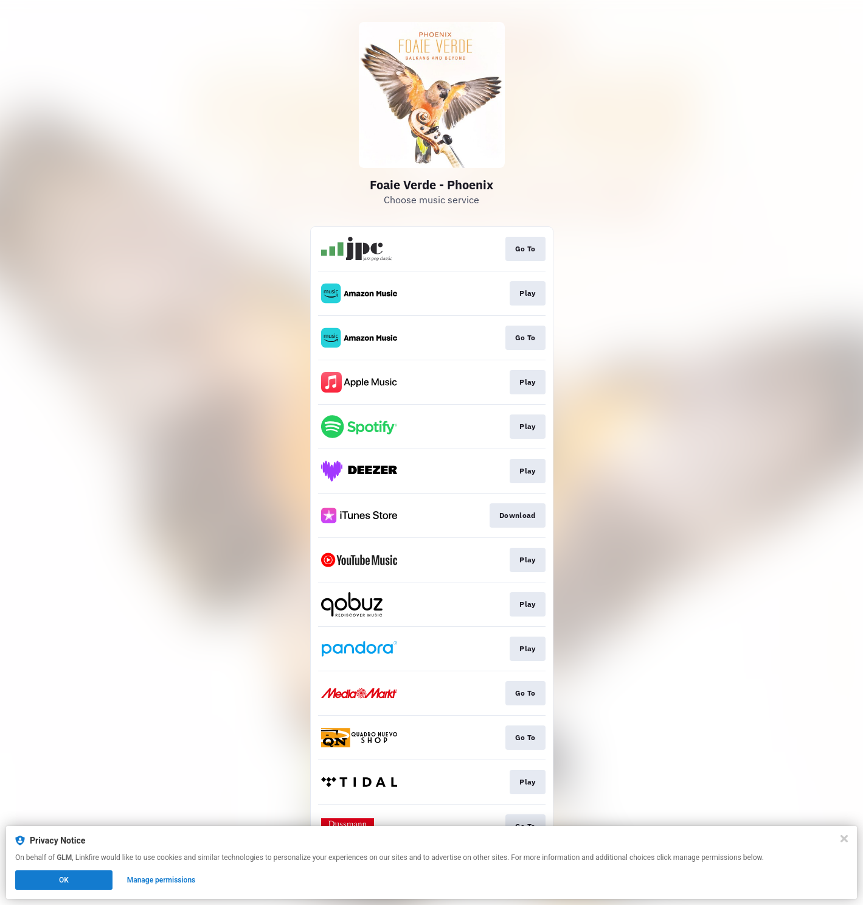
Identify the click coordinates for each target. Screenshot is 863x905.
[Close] (844, 838)
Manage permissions (161, 880)
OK (64, 880)
